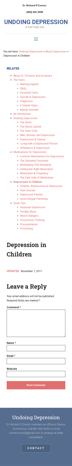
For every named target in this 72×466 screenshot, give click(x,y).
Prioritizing (26, 228)
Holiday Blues (28, 211)
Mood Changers (29, 215)
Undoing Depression (25, 118)
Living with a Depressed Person (39, 143)
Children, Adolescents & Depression (41, 186)
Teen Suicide (27, 190)
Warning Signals (29, 84)
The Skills (26, 122)
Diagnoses (26, 101)
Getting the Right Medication (36, 169)
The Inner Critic (29, 130)
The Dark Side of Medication (36, 177)
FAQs (23, 88)
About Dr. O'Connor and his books (32, 75)
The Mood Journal (30, 126)
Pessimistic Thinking (32, 220)
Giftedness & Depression (35, 147)
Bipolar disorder (29, 109)
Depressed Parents (31, 194)
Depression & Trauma (32, 139)
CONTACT (36, 448)
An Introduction (22, 113)
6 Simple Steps (29, 105)
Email (11, 356)
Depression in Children (27, 181)
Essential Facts (29, 92)
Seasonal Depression (32, 207)
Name (11, 343)
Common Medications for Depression (42, 156)
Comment (14, 307)
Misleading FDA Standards (35, 164)
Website (12, 368)
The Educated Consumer (34, 160)
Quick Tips (19, 203)
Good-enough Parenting (34, 198)
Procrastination (29, 224)
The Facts (19, 79)
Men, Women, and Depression (37, 135)
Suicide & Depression (32, 97)
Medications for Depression (29, 152)
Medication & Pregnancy (34, 173)
